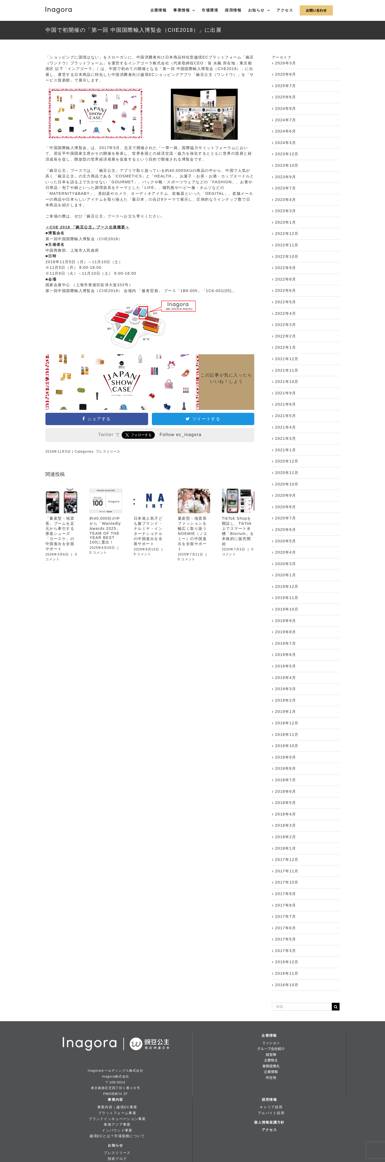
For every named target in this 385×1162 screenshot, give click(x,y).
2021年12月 (287, 359)
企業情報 (269, 1035)
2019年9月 (285, 621)
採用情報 (269, 1100)
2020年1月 (285, 575)
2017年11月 (287, 871)
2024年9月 (285, 108)
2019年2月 (285, 700)
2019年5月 (285, 666)
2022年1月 (285, 347)
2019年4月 (285, 677)
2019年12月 (287, 586)
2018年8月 (285, 768)
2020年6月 (285, 529)
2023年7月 (285, 188)
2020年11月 (287, 473)
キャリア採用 (271, 1107)
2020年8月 (285, 507)
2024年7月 (285, 120)
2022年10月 (287, 256)
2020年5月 (285, 541)
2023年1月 (285, 222)
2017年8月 (285, 905)
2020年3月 (285, 564)
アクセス (269, 1130)
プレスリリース (108, 451)
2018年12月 (287, 723)
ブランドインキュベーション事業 (117, 1119)
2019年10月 (287, 609)
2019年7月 (285, 643)
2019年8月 (285, 632)
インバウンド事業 (117, 1130)
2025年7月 (285, 86)
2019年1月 (285, 711)
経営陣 (271, 1054)
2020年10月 (287, 484)
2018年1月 (285, 848)
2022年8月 (285, 279)
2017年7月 (285, 916)
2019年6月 (285, 654)
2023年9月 (285, 177)
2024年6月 (285, 131)
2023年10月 (287, 165)
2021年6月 (285, 404)
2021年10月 (287, 381)
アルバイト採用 (271, 1113)
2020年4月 (285, 552)
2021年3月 (285, 438)
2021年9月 (285, 393)
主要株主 (271, 1060)
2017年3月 (285, 951)
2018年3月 (285, 825)
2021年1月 (285, 450)
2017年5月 (285, 939)
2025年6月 (285, 97)
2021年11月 (287, 370)
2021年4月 (285, 427)
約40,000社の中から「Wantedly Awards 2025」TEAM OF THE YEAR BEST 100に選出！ (105, 530)
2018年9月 (285, 757)
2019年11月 (287, 598)
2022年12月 (287, 233)
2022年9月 (285, 268)
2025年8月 (285, 74)
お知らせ (115, 1145)
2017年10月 (287, 882)
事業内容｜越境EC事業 (117, 1107)
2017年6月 (285, 928)
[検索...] (302, 1007)
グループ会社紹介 (271, 1048)
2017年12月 (287, 859)
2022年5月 (285, 302)
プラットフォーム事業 (117, 1113)
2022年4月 (285, 313)
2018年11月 (287, 734)
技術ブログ (117, 1159)
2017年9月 (285, 894)
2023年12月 (287, 154)
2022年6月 (285, 290)
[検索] (336, 1007)
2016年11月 (287, 973)
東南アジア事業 (117, 1124)
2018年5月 (285, 802)
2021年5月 (285, 416)
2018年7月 (285, 780)
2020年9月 (285, 495)
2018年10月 (287, 746)
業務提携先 (271, 1065)
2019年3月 (285, 689)
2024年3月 (285, 143)
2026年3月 (285, 63)
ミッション (271, 1042)
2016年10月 (287, 985)
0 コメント (98, 552)
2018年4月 (285, 814)
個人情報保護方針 (269, 1122)
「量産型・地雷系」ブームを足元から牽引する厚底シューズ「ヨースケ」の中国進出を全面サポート (59, 533)
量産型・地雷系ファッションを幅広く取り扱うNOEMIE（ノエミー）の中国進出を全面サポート (193, 533)
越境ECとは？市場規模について (117, 1136)
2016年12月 (287, 962)
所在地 (271, 1077)
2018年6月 (285, 791)
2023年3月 (285, 211)
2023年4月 (285, 199)
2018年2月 (285, 837)
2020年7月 (285, 518)
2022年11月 (287, 245)
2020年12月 (287, 461)
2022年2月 (285, 336)
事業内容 (115, 1100)
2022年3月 (285, 324)
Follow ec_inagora (181, 434)
